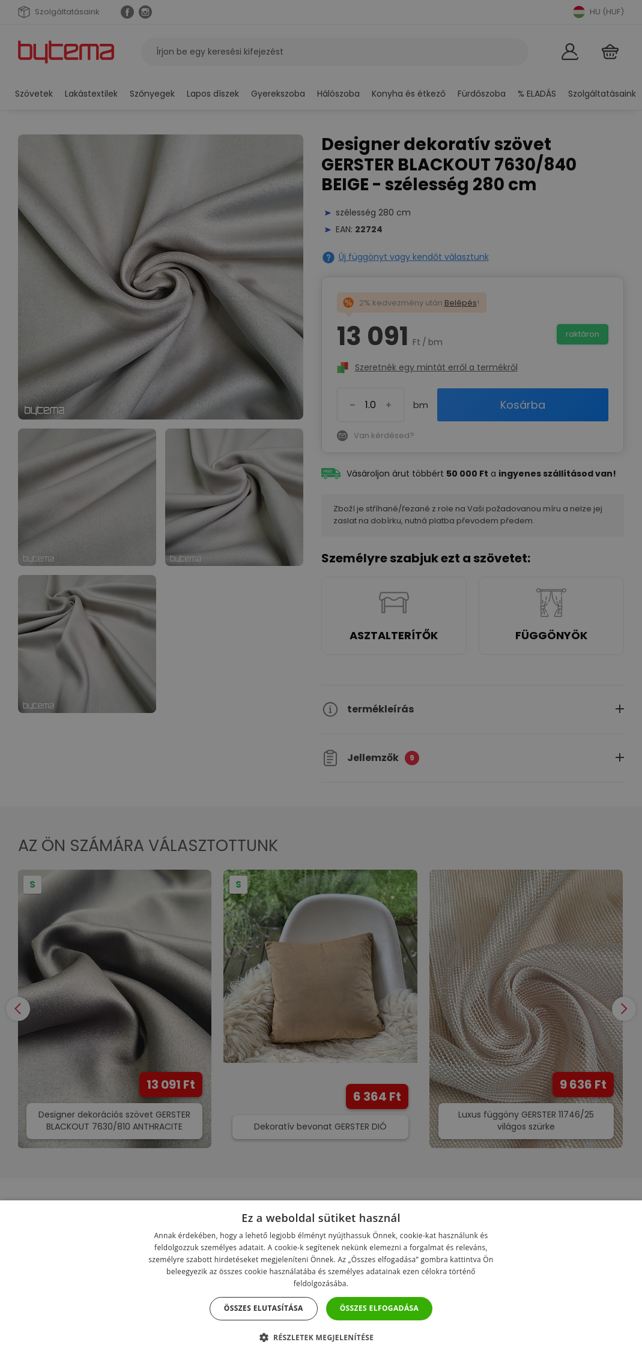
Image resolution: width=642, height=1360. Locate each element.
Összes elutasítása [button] (263, 1308)
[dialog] (321, 680)
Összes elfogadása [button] (379, 1308)
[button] (321, 1337)
